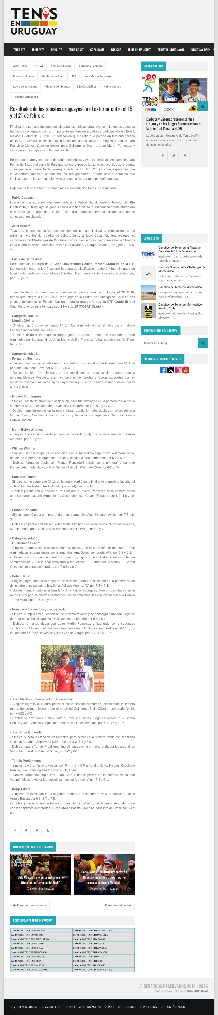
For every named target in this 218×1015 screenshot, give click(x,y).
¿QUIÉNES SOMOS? (24, 1006)
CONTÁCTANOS (173, 1006)
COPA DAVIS (97, 49)
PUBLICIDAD (149, 1006)
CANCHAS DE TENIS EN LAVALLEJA (90, 948)
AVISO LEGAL (51, 1006)
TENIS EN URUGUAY (139, 49)
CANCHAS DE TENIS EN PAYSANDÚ (90, 952)
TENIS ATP (19, 49)
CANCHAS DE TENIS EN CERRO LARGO (30, 939)
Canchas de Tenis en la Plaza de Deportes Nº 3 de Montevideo (179, 249)
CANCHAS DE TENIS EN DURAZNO (27, 944)
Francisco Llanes (24, 76)
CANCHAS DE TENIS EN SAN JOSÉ (27, 965)
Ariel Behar (20, 66)
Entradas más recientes (30, 905)
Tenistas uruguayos (25, 96)
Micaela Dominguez (57, 86)
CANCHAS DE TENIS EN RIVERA (88, 957)
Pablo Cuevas (112, 86)
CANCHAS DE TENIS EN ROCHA (26, 961)
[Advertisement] (174, 200)
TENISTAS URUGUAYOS (171, 49)
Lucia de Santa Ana (25, 86)
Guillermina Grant (53, 76)
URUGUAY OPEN (200, 49)
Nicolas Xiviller (86, 86)
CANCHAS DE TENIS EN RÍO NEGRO (28, 957)
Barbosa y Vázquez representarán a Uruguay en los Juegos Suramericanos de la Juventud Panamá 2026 (174, 123)
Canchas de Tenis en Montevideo (180, 287)
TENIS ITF (56, 49)
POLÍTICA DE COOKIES (120, 1006)
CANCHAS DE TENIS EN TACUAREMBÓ (29, 970)
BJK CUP (116, 49)
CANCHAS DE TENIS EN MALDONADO (29, 952)
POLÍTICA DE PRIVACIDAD (83, 1006)
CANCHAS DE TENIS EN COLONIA (89, 939)
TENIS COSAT (76, 49)
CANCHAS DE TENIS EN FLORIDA (27, 948)
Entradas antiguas (118, 905)
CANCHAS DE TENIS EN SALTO (87, 961)
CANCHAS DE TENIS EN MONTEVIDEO (29, 931)
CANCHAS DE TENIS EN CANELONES (90, 935)
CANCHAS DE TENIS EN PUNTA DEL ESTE (93, 931)
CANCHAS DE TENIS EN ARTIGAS (27, 935)
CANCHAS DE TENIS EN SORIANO (89, 965)
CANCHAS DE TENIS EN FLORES (88, 944)
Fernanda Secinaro (91, 66)
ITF (74, 76)
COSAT (39, 66)
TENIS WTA (38, 49)
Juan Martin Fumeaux (97, 76)
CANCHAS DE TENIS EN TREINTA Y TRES (92, 970)
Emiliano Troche (61, 66)
